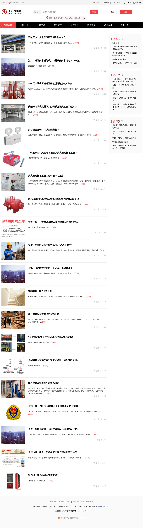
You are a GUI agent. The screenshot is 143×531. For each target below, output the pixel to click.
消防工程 (41, 25)
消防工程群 (116, 2)
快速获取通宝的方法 (120, 142)
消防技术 (25, 25)
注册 (126, 12)
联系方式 (53, 501)
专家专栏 (75, 25)
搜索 (94, 12)
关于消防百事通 (78, 501)
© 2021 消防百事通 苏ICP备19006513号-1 (71, 511)
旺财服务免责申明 (119, 59)
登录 (113, 12)
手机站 (129, 2)
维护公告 (115, 43)
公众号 (138, 2)
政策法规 (91, 25)
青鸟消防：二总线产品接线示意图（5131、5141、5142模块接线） (124, 107)
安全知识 (124, 25)
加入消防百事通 (65, 501)
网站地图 (89, 501)
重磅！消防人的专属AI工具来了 (124, 138)
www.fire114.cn (104, 506)
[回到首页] (6, 2)
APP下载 (106, 2)
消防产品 (96, 2)
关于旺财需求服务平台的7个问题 (124, 63)
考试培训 (108, 25)
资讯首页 (8, 25)
